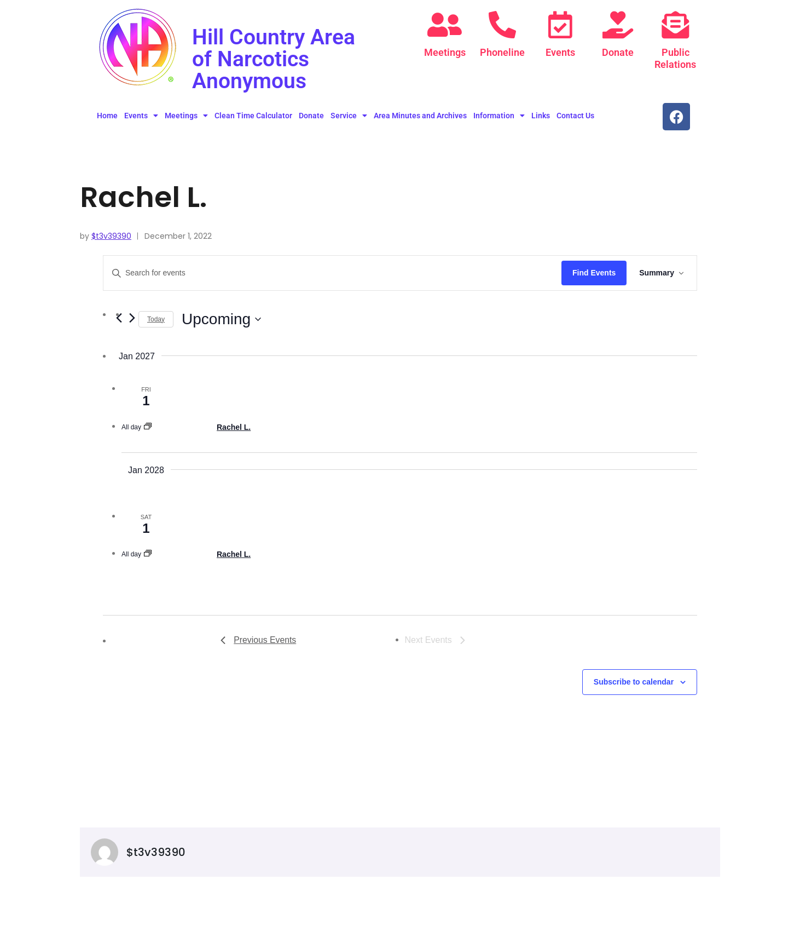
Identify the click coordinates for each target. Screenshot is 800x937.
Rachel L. (234, 427)
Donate (618, 52)
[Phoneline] (502, 24)
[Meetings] (445, 24)
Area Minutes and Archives (420, 115)
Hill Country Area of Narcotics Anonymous (274, 59)
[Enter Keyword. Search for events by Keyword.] (331, 273)
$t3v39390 (111, 236)
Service (349, 115)
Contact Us (575, 115)
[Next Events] (131, 317)
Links (540, 115)
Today (156, 319)
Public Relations (675, 58)
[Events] (560, 24)
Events (560, 52)
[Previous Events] (258, 640)
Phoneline (502, 52)
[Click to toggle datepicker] (221, 319)
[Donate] (617, 24)
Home (107, 115)
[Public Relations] (675, 24)
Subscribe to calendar (634, 681)
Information (499, 115)
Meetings (445, 52)
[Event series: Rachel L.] (148, 427)
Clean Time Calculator (253, 115)
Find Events (593, 272)
